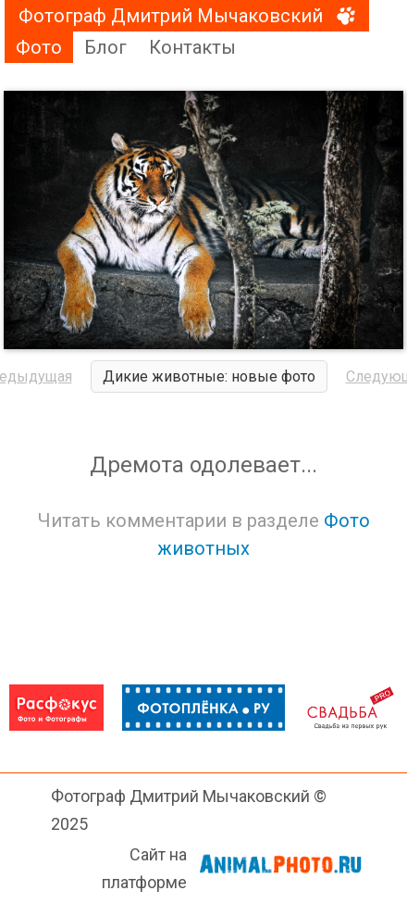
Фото (39, 47)
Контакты (192, 47)
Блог (105, 47)
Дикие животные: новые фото (209, 376)
